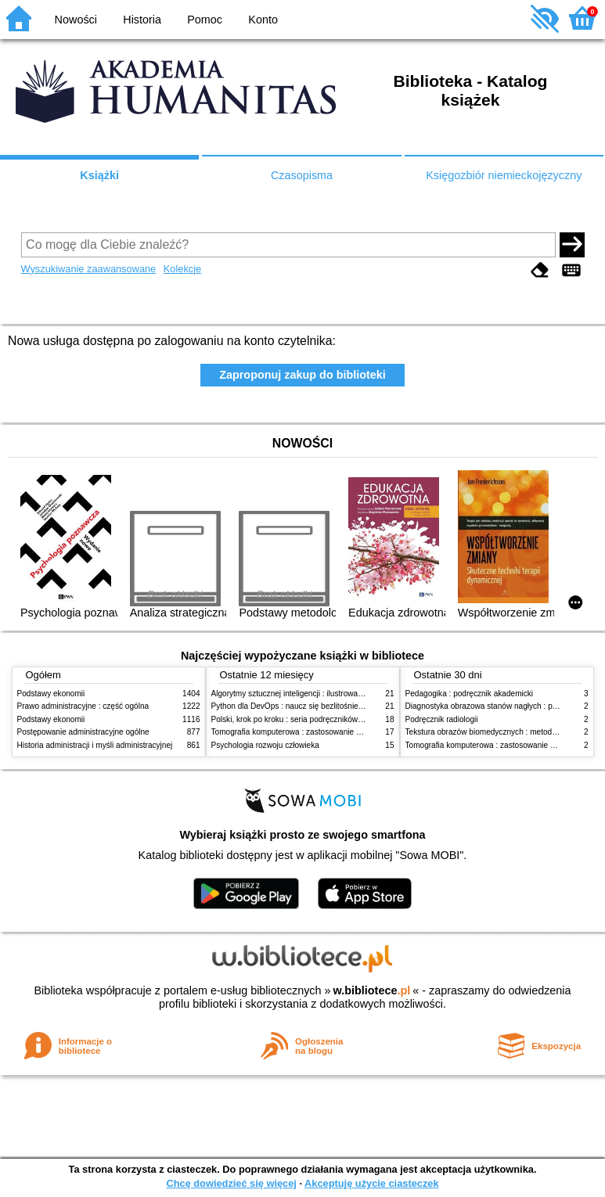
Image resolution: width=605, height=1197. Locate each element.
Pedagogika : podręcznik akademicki (469, 693)
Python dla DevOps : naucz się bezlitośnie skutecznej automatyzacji (329, 706)
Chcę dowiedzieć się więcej (231, 1183)
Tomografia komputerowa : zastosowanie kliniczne (299, 732)
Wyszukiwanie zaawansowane (89, 269)
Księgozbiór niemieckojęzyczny (504, 175)
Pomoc (204, 19)
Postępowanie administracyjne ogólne (83, 732)
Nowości (76, 19)
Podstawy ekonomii (51, 693)
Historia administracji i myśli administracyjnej (95, 745)
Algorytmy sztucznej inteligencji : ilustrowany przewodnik (310, 693)
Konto (263, 19)
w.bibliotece (372, 990)
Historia (142, 19)
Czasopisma (302, 175)
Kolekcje (182, 269)
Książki (99, 175)
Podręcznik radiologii (441, 719)
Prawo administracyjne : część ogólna (83, 706)
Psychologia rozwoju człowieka (265, 745)
